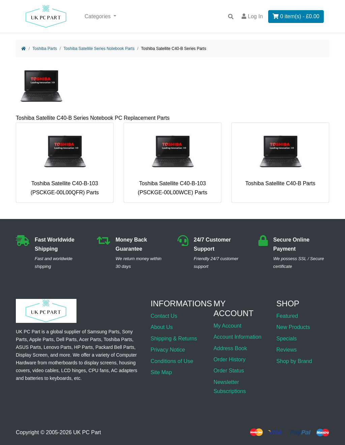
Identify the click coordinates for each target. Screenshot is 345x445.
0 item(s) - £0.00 (296, 16)
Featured (287, 316)
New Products (293, 327)
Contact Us (164, 316)
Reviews (286, 350)
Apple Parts (41, 339)
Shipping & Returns (174, 338)
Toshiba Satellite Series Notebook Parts (98, 48)
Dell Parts (66, 339)
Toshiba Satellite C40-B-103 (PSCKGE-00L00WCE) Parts (172, 161)
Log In (252, 16)
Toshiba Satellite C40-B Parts (280, 157)
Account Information (237, 337)
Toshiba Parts (44, 48)
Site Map (161, 372)
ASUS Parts (28, 347)
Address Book (230, 348)
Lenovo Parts (57, 347)
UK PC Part (87, 432)
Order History (230, 359)
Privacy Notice (168, 350)
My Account (228, 326)
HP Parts (83, 347)
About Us (162, 327)
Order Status (229, 370)
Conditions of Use (172, 361)
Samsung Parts (103, 331)
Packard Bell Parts (114, 347)
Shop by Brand (294, 361)
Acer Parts (90, 339)
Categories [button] (98, 16)
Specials (286, 338)
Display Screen (32, 355)
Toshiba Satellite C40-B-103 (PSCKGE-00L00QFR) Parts (65, 161)
